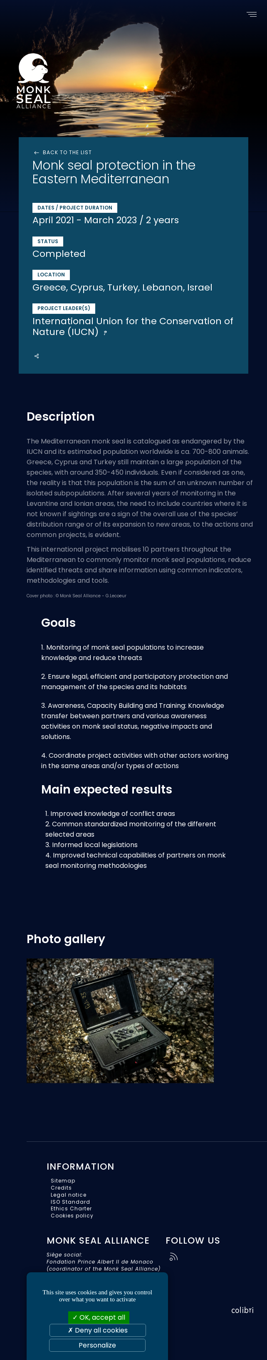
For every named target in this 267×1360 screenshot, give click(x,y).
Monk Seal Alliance (65, 78)
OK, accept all (98, 1317)
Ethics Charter (71, 1208)
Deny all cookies (98, 1330)
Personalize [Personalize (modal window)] (97, 1345)
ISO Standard (70, 1201)
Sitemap (63, 1180)
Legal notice (69, 1194)
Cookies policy (72, 1215)
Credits (61, 1187)
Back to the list (62, 152)
